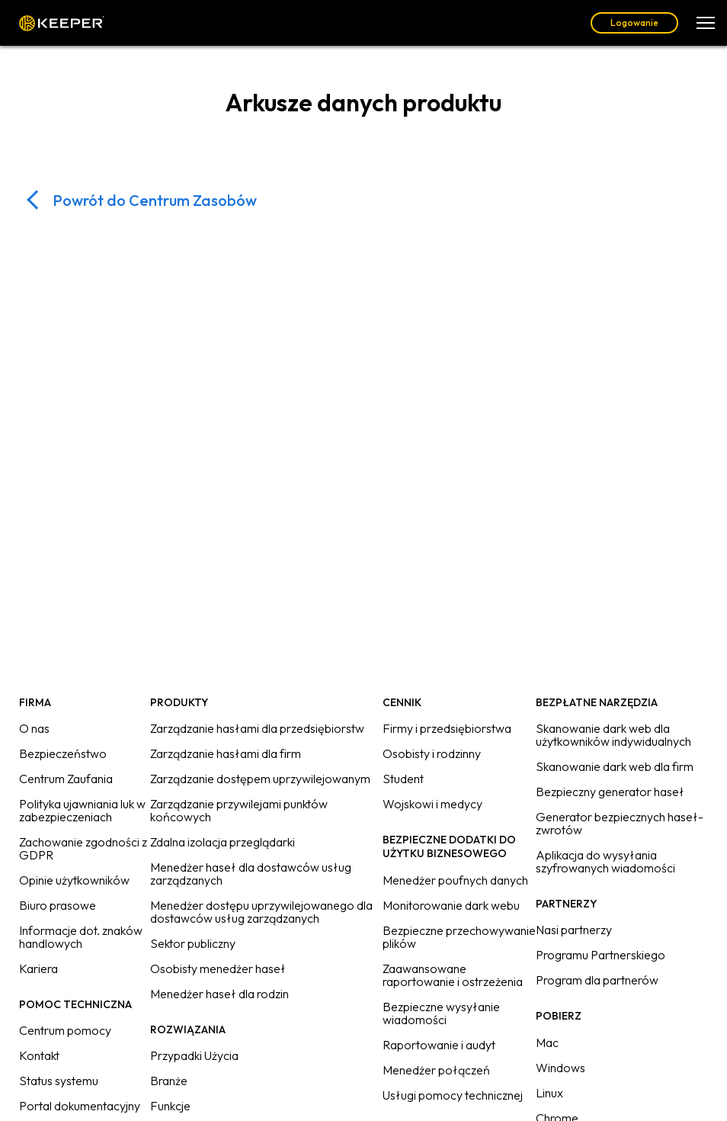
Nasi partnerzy (574, 929)
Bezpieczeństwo (63, 753)
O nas (34, 728)
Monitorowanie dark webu (451, 905)
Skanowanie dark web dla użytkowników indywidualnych (613, 735)
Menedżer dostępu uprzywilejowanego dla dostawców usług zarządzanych (261, 912)
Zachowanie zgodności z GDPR (83, 848)
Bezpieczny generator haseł (610, 791)
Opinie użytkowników (74, 880)
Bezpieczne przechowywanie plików (459, 937)
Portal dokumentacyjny (79, 1105)
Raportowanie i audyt (439, 1044)
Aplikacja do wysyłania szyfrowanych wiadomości (605, 861)
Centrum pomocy (65, 1030)
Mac (547, 1042)
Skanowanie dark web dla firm (614, 766)
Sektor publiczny (192, 943)
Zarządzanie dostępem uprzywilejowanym (260, 778)
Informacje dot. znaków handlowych (81, 937)
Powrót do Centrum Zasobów (155, 200)
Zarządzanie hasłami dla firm (225, 753)
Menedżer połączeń (436, 1070)
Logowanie (634, 22)
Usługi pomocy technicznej (453, 1095)
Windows (560, 1067)
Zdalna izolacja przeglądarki (222, 842)
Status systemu (58, 1080)
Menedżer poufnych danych (455, 880)
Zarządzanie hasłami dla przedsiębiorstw (257, 728)
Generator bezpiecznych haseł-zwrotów (619, 823)
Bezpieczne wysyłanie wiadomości (441, 1013)
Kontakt (39, 1055)
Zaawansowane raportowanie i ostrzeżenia (453, 975)
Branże (168, 1080)
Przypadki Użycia (194, 1055)
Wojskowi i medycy (432, 803)
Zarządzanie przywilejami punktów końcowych (239, 810)
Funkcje (170, 1105)
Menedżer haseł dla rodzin (219, 993)
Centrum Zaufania (66, 778)
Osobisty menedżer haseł (218, 968)
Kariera (38, 968)
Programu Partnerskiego (600, 954)
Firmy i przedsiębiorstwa (447, 728)
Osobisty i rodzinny (432, 753)
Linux (549, 1092)
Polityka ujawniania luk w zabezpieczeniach (82, 810)
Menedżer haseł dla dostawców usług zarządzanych (250, 873)
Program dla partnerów (597, 980)
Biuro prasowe (57, 905)
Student (403, 778)
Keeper (61, 23)
